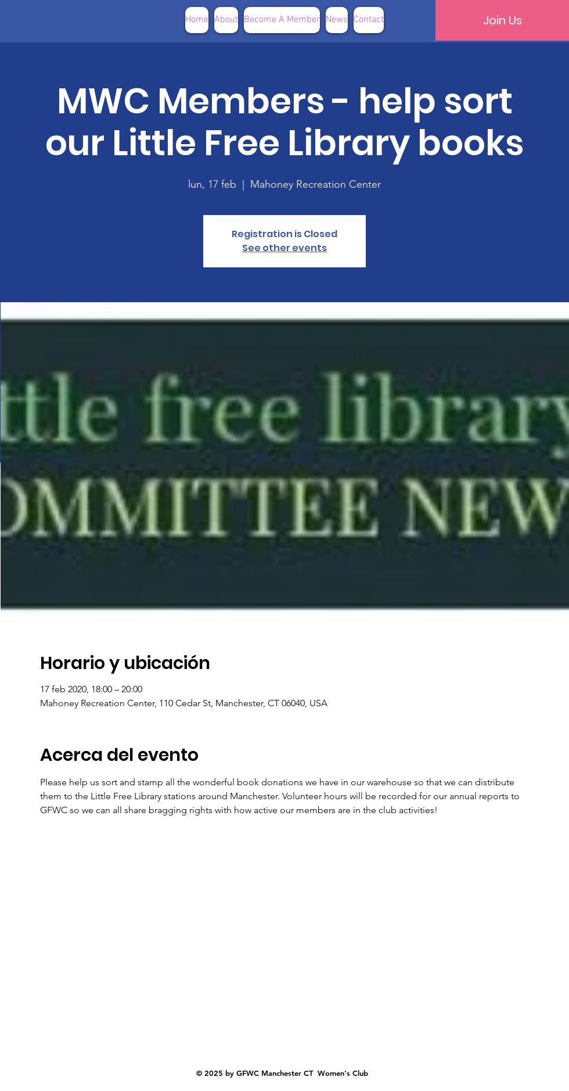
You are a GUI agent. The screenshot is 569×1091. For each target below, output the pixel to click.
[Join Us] (502, 20)
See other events (284, 248)
